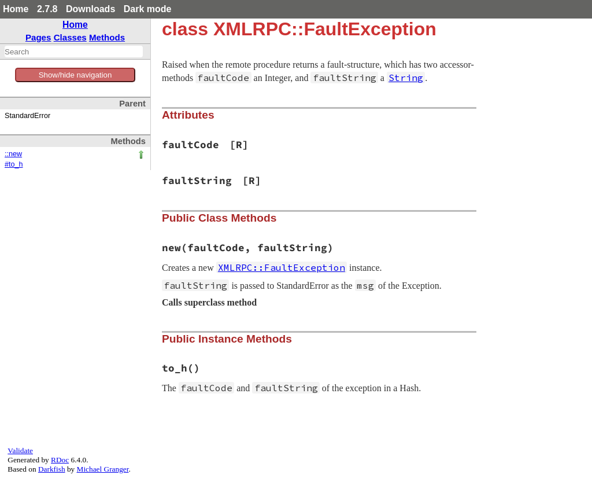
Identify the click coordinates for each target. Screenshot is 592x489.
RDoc (60, 459)
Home (15, 9)
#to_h (14, 164)
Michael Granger (103, 469)
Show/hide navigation (75, 75)
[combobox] (74, 51)
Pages (38, 37)
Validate (20, 450)
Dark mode (148, 9)
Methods (107, 37)
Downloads (90, 9)
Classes (70, 37)
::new (13, 154)
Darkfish (51, 469)
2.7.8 (47, 9)
